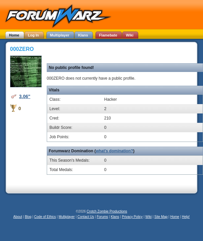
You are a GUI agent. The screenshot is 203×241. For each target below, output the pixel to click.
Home (174, 217)
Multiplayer (67, 217)
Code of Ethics (45, 217)
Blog (28, 217)
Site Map (160, 217)
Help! (186, 217)
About (17, 217)
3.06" (24, 96)
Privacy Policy (132, 217)
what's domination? (114, 151)
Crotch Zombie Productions (107, 211)
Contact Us (85, 217)
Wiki (148, 217)
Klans (115, 217)
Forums (102, 217)
